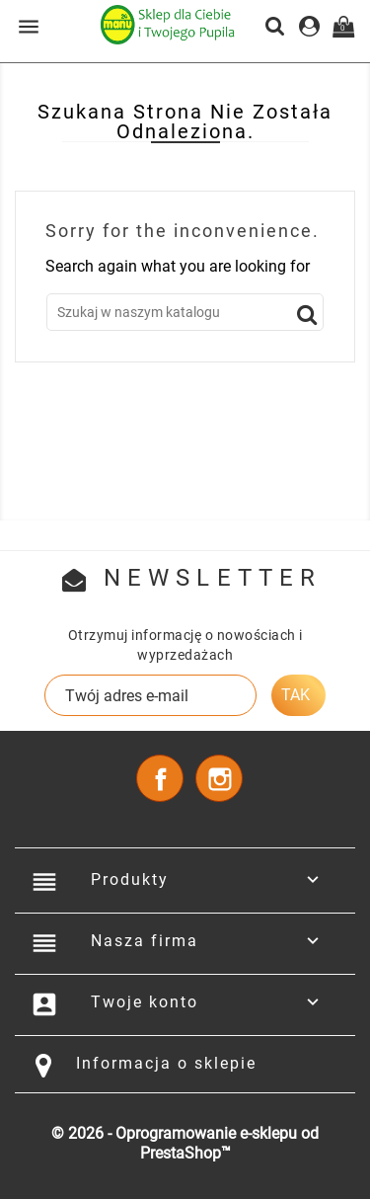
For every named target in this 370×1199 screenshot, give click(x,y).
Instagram (219, 778)
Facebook (160, 778)
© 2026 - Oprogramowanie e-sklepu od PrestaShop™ (185, 1143)
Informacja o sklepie (166, 1063)
